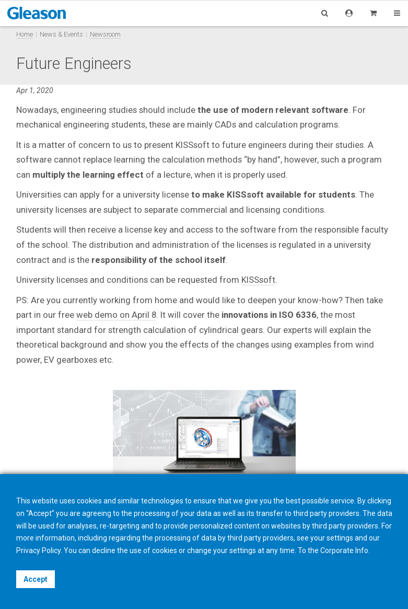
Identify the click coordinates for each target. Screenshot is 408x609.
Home (24, 34)
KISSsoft (258, 279)
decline (103, 550)
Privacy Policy (38, 550)
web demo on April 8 (116, 314)
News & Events (61, 34)
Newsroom (105, 34)
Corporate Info (344, 550)
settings (242, 550)
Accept (36, 579)
